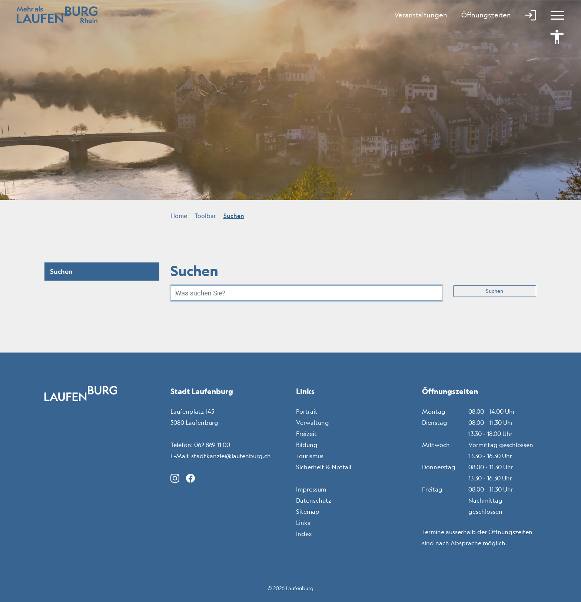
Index (304, 534)
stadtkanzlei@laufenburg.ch (231, 456)
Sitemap (307, 511)
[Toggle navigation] (554, 15)
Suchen (494, 291)
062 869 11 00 (212, 445)
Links (303, 522)
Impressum (311, 489)
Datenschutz (313, 500)
